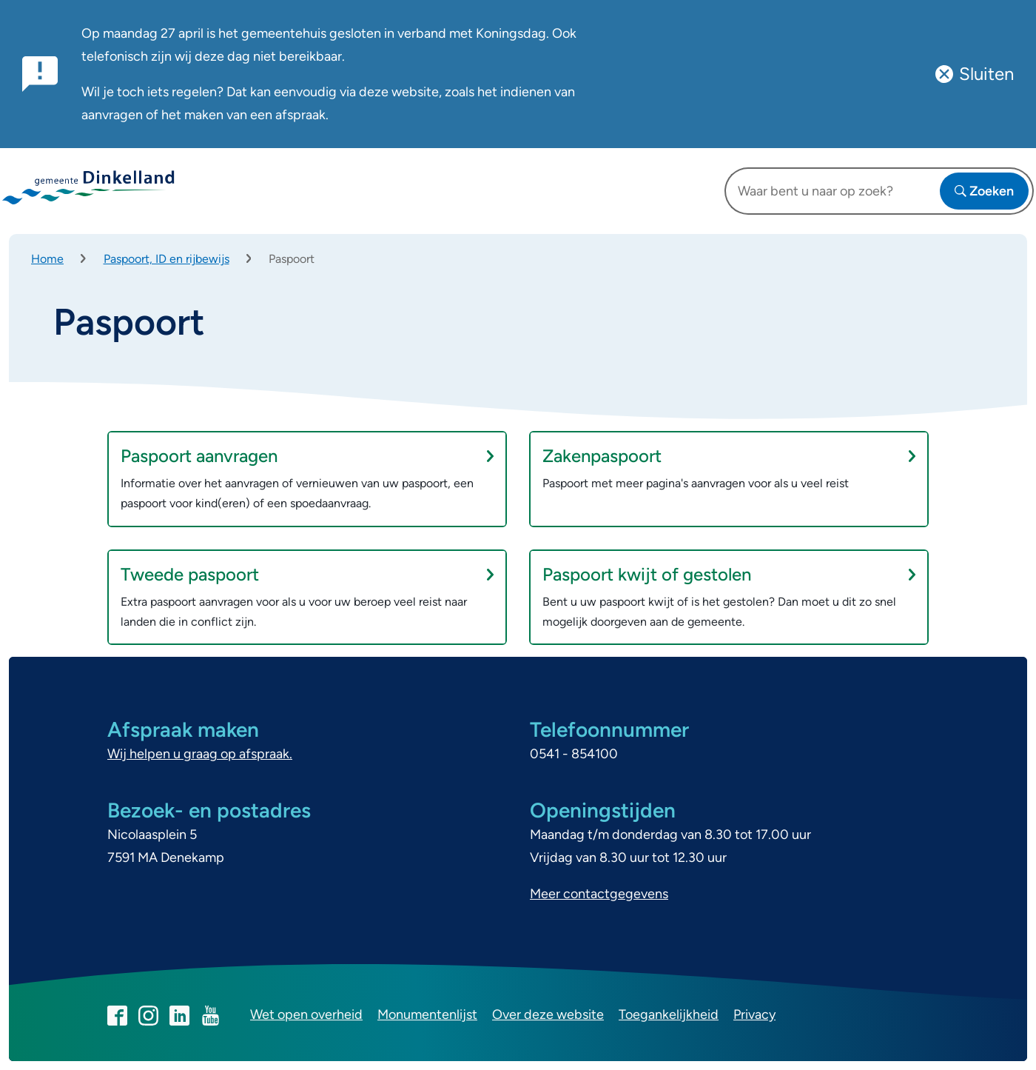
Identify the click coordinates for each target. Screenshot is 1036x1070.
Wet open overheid (306, 1014)
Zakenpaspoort (728, 456)
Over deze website (548, 1014)
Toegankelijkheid (669, 1014)
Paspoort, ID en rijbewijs (166, 259)
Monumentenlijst (427, 1014)
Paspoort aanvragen (307, 456)
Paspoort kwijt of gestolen (728, 574)
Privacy (754, 1014)
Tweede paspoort (307, 574)
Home (47, 259)
